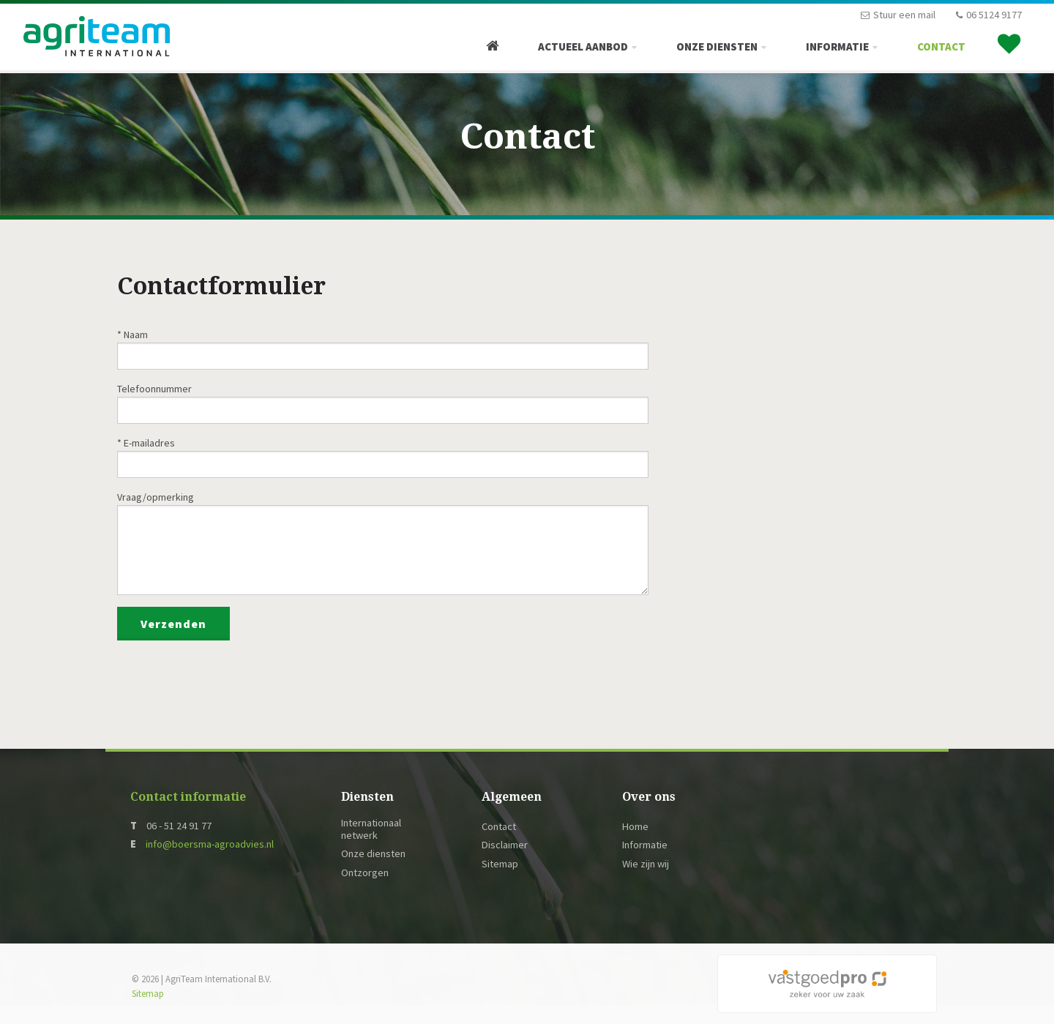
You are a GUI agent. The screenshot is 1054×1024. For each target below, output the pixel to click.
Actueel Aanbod (583, 46)
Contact (941, 46)
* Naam (132, 334)
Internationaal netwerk (371, 829)
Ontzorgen (365, 873)
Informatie (837, 46)
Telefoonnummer (154, 388)
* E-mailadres (146, 442)
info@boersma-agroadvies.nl (210, 844)
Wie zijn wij (645, 864)
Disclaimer (505, 845)
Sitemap (500, 864)
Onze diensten (717, 46)
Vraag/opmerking (155, 497)
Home (635, 827)
